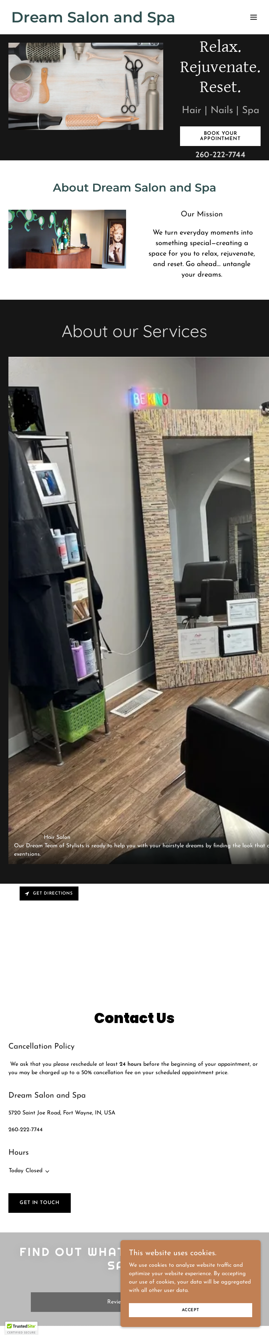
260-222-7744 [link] (220, 154)
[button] (254, 17)
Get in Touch (40, 1202)
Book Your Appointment (220, 136)
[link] (93, 21)
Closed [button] (34, 1171)
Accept (190, 1310)
